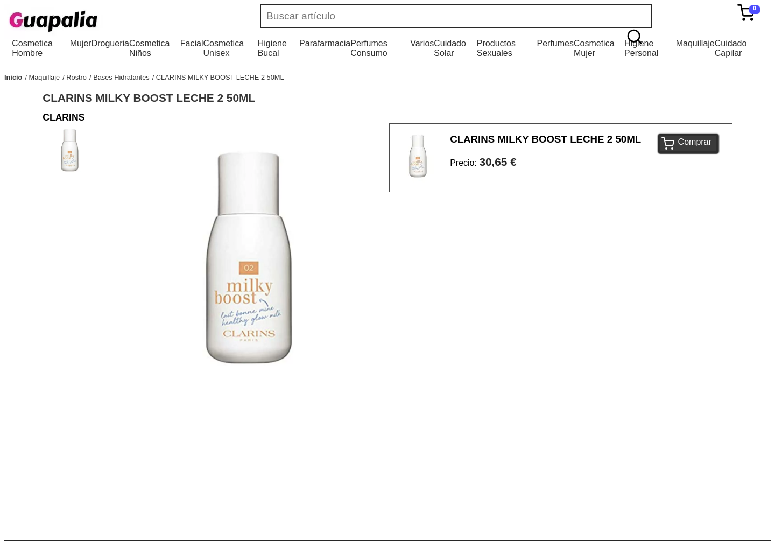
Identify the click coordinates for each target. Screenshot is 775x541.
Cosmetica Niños (149, 48)
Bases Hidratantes (121, 77)
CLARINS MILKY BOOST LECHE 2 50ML (220, 77)
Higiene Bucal (272, 48)
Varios (422, 43)
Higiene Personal (641, 48)
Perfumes (555, 43)
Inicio (13, 77)
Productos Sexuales (496, 48)
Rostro (76, 77)
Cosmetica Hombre (32, 48)
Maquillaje (695, 43)
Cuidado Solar (450, 48)
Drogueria (110, 43)
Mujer (80, 43)
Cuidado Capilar (731, 48)
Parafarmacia (324, 43)
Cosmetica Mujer (594, 48)
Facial (191, 43)
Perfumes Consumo (368, 48)
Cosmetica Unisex (223, 48)
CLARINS (63, 117)
